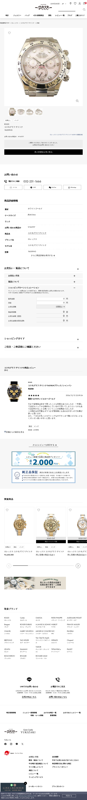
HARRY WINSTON (27, 632)
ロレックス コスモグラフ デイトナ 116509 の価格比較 (66, 134)
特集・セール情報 (37, 715)
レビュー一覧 (33, 774)
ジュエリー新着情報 (30, 713)
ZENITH (7, 650)
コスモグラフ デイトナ (27, 23)
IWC (53, 632)
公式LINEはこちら (29, 697)
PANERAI (70, 632)
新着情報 (53, 715)
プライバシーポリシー (26, 796)
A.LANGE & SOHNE (43, 625)
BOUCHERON (9, 657)
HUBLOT (54, 625)
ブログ (69, 15)
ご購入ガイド (80, 15)
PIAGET (69, 650)
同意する (69, 796)
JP (63, 4)
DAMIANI (23, 650)
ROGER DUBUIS (26, 625)
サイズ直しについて (36, 767)
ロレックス (14, 23)
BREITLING (9, 641)
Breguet (7, 625)
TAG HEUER (25, 641)
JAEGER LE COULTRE (43, 632)
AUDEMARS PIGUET (74, 619)
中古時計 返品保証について (38, 764)
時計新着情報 (11, 713)
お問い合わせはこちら (58, 697)
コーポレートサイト (35, 786)
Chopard (70, 641)
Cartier (23, 619)
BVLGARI (23, 657)
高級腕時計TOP (4, 23)
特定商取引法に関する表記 (61, 764)
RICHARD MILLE (41, 657)
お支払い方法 (33, 757)
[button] (78, 566)
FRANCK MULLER (73, 625)
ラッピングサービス (36, 777)
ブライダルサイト (58, 786)
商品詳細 (31, 389)
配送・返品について (36, 760)
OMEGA (39, 619)
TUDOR (42, 649)
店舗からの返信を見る (15, 432)
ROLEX (7, 619)
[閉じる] (25, 783)
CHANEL (7, 632)
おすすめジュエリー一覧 (72, 713)
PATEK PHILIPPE (58, 619)
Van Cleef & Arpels (43, 640)
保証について (33, 770)
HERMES (54, 641)
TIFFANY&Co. (56, 650)
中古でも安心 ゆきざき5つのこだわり (65, 760)
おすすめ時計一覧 (50, 713)
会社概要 (55, 757)
